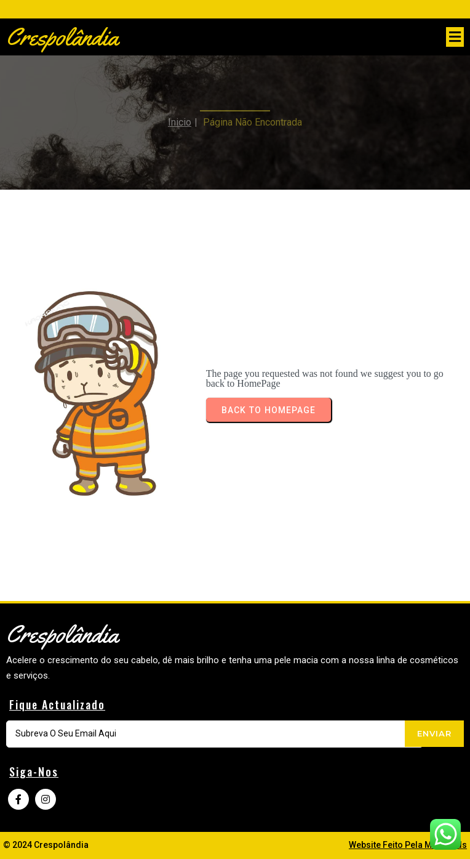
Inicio (179, 115)
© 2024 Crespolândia (46, 845)
